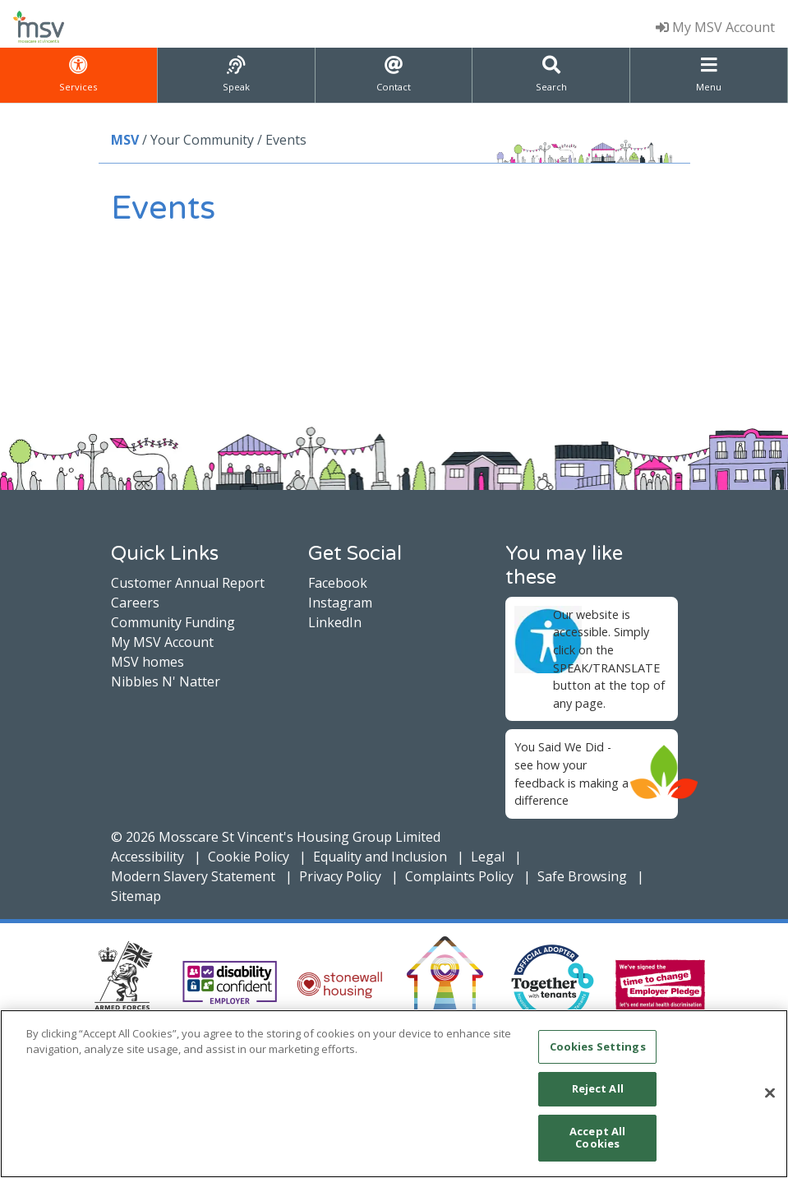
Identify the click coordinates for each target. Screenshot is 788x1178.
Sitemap (136, 896)
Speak (236, 74)
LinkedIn (335, 622)
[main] (394, 1093)
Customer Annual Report (188, 583)
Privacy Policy (340, 876)
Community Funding (173, 622)
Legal (488, 857)
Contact (393, 74)
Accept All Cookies (597, 1138)
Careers (135, 603)
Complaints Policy (459, 876)
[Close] (770, 1093)
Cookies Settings (598, 1046)
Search (551, 74)
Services (78, 74)
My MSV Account (715, 27)
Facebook (337, 583)
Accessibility (147, 857)
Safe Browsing (582, 876)
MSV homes (147, 662)
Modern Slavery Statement (193, 876)
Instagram (340, 603)
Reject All (598, 1088)
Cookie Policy (248, 857)
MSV (125, 140)
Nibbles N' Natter (165, 681)
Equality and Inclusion (380, 857)
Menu (708, 74)
